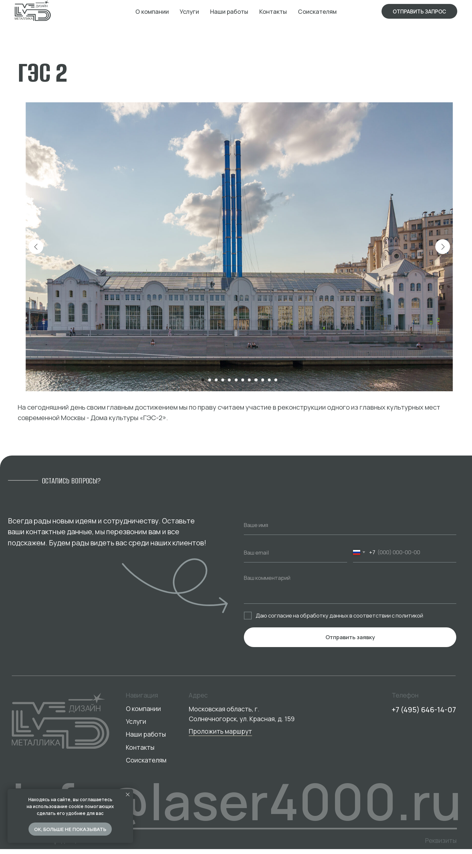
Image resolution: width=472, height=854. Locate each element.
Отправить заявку (350, 642)
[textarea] (350, 592)
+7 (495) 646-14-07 (424, 709)
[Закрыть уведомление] (127, 794)
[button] (419, 11)
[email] (295, 558)
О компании (152, 11)
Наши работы (229, 11)
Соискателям (317, 11)
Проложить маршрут (220, 731)
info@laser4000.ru (237, 800)
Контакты (273, 11)
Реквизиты (441, 840)
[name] (350, 530)
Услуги (189, 11)
